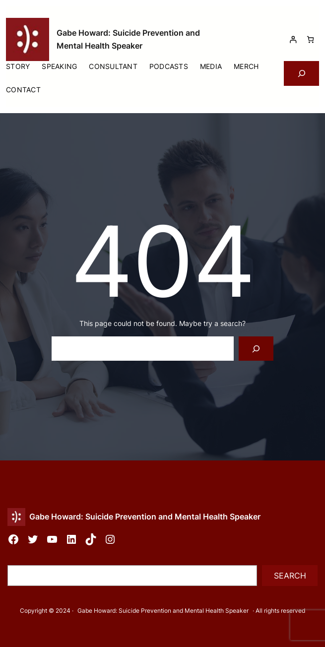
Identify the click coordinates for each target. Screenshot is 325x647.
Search (290, 576)
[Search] (256, 348)
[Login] (293, 39)
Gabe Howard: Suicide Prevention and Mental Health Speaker (144, 516)
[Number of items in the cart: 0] (310, 39)
